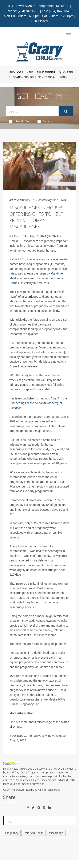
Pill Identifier (46, 72)
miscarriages (29, 296)
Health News (21, 121)
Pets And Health (33, 833)
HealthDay (31, 790)
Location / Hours (22, 77)
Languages (15, 72)
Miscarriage (56, 833)
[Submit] (66, 111)
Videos (45, 121)
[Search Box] (32, 111)
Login (63, 77)
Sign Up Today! (46, 77)
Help (30, 72)
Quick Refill (67, 72)
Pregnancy (11, 833)
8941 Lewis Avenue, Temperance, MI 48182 (38, 6)
